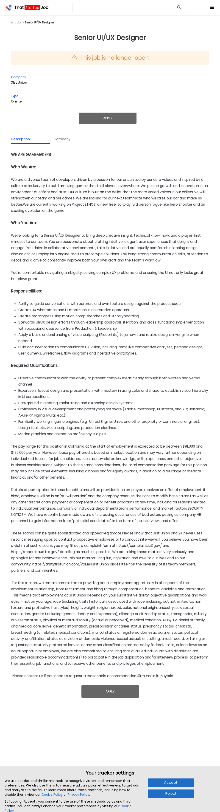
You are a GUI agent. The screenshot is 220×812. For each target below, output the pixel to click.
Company (62, 139)
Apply (107, 118)
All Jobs (16, 22)
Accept (171, 782)
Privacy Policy (78, 794)
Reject (171, 793)
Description (20, 139)
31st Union (19, 82)
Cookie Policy (52, 794)
